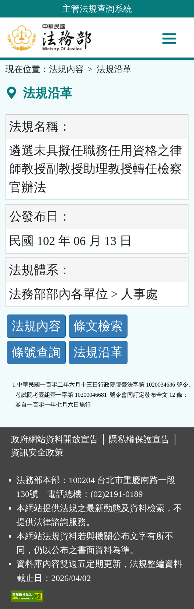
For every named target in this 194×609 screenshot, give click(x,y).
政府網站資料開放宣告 (54, 439)
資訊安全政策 (37, 452)
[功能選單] (169, 38)
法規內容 (66, 69)
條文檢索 (98, 326)
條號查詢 (36, 352)
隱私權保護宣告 (139, 439)
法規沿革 (98, 352)
